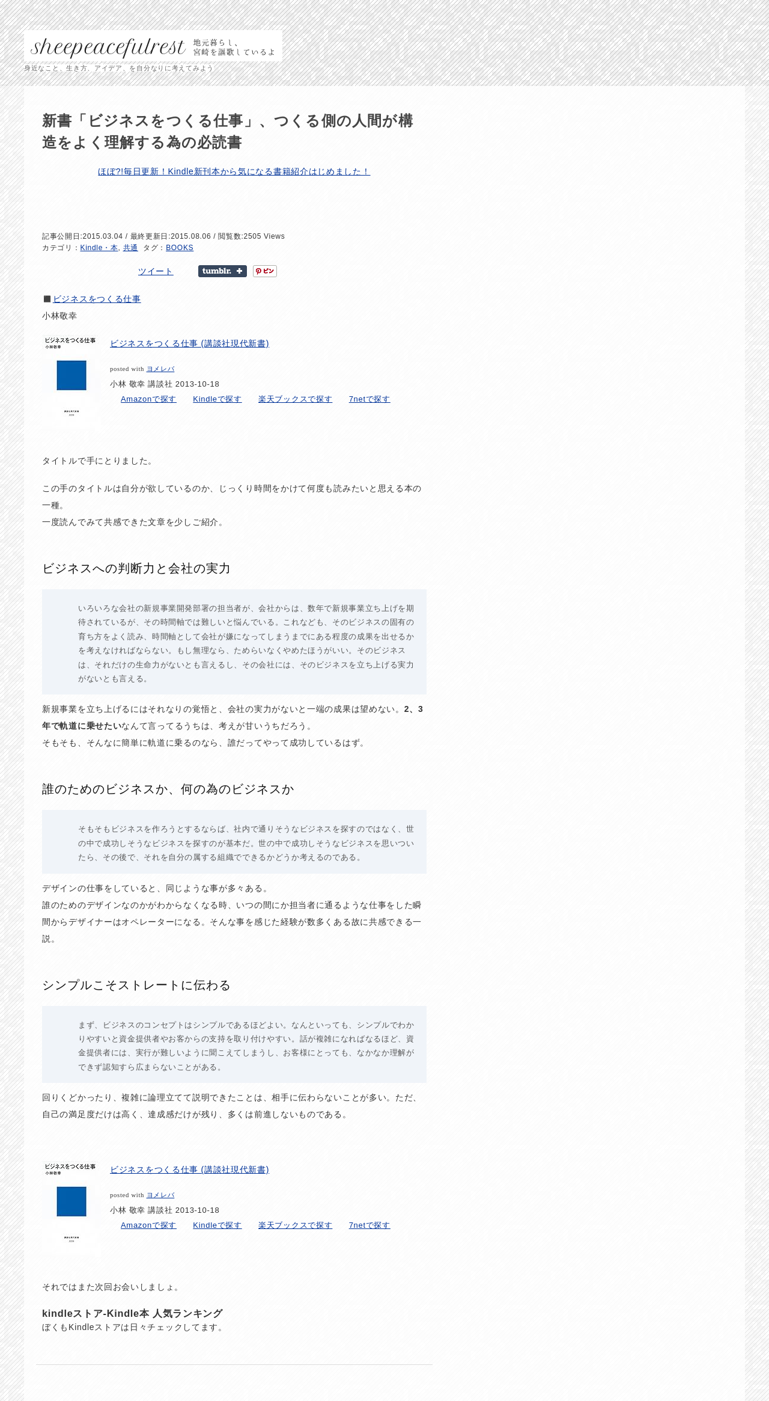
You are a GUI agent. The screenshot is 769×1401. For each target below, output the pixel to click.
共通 (130, 248)
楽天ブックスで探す (295, 398)
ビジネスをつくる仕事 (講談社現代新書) (189, 343)
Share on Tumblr (222, 271)
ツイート (156, 271)
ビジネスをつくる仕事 (97, 299)
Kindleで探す (217, 398)
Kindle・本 (99, 248)
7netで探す (370, 398)
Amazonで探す (149, 398)
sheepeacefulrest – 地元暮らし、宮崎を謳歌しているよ (153, 45)
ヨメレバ (161, 369)
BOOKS (179, 248)
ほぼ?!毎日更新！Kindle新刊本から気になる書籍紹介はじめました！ (234, 171)
